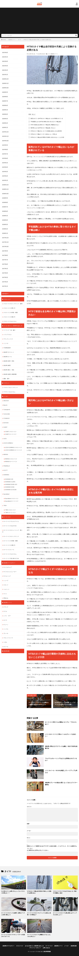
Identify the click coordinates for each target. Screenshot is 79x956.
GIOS (5, 438)
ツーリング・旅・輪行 (9, 330)
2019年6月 (5, 158)
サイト (28, 837)
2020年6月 (5, 105)
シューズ (5, 580)
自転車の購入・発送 (8, 370)
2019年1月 (5, 180)
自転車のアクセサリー (9, 563)
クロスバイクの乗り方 (9, 308)
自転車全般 (6, 651)
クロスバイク (7, 299)
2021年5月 (5, 57)
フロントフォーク (8, 637)
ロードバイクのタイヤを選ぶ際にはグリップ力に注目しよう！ (65, 913)
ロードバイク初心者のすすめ (11, 558)
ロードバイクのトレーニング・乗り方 (12, 531)
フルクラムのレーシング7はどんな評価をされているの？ (61, 759)
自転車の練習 (7, 365)
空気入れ (5, 598)
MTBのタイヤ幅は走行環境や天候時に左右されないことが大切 (46, 137)
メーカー (5, 396)
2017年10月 (5, 246)
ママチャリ (6, 383)
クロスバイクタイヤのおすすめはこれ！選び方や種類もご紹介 (65, 892)
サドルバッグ (7, 576)
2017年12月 (5, 237)
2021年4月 (5, 61)
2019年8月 (5, 149)
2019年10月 (5, 140)
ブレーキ (5, 633)
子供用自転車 (7, 347)
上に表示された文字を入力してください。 (38, 850)
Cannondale (6, 414)
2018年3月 (5, 224)
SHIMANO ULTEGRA (10, 489)
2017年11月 (5, 242)
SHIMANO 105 (9, 479)
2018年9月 (5, 198)
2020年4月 (5, 114)
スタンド (5, 585)
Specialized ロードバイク (11, 501)
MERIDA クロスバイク (11, 459)
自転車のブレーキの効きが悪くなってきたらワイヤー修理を (61, 783)
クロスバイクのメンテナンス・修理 (12, 303)
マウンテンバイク (8, 339)
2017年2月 (5, 281)
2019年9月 (5, 145)
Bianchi (5, 405)
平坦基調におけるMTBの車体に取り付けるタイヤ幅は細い (45, 121)
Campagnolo (6, 409)
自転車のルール (7, 356)
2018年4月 (5, 220)
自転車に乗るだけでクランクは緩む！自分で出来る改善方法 (61, 747)
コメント (29, 806)
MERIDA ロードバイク (11, 461)
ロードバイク (7, 517)
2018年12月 (5, 184)
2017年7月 (5, 259)
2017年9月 (5, 251)
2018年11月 (5, 189)
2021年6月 (5, 52)
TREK (5, 505)
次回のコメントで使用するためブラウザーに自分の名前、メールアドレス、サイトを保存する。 (52, 846)
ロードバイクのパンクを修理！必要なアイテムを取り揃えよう (13, 913)
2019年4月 (5, 167)
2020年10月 (5, 87)
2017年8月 (5, 255)
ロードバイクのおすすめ (9, 525)
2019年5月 (5, 162)
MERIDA (5, 454)
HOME (4, 39)
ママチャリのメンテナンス (10, 387)
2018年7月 (5, 207)
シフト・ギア (7, 615)
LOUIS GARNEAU (8, 443)
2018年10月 (5, 193)
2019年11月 (5, 136)
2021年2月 (5, 70)
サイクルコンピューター (9, 571)
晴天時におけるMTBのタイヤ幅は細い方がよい (42, 128)
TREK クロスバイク (10, 510)
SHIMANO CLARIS (10, 481)
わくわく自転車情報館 (45, 951)
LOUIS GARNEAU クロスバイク (13, 447)
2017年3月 (5, 277)
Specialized (6, 494)
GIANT (5, 427)
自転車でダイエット (8, 352)
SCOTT (5, 470)
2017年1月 (5, 286)
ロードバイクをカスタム (9, 554)
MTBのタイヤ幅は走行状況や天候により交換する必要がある (37, 39)
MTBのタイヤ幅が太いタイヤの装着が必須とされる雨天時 (45, 131)
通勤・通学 (6, 378)
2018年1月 (5, 233)
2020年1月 (5, 127)
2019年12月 (5, 132)
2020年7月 (5, 101)
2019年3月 (5, 171)
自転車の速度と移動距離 (9, 374)
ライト (5, 593)
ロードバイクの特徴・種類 (10, 540)
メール (29, 830)
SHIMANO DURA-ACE (11, 484)
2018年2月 (5, 229)
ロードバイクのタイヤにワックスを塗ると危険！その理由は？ (39, 913)
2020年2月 (5, 123)
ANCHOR (6, 400)
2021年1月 (5, 74)
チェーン (5, 624)
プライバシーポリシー (35, 947)
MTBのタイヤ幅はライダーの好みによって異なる (42, 134)
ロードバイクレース (8, 549)
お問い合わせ (46, 947)
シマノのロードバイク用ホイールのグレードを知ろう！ (60, 735)
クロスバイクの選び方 (9, 317)
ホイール (5, 646)
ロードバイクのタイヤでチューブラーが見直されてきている (13, 935)
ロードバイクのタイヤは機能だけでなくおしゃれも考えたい (39, 935)
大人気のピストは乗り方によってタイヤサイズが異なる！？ (13, 892)
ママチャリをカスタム (9, 392)
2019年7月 (5, 154)
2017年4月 (5, 273)
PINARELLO (6, 466)
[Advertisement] (39, 21)
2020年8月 (5, 96)
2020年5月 (5, 110)
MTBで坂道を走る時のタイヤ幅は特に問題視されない (43, 125)
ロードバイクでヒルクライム (11, 521)
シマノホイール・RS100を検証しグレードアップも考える (61, 771)
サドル (5, 611)
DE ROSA (6, 422)
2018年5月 (5, 215)
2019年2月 (5, 176)
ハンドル (5, 629)
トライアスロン (7, 334)
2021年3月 (5, 65)
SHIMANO (6, 474)
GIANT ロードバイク (10, 434)
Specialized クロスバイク (11, 498)
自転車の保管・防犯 (8, 361)
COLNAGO (6, 418)
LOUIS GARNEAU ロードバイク (13, 450)
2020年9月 (5, 92)
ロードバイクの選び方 (9, 545)
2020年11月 (5, 83)
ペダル (5, 642)
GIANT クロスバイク (10, 431)
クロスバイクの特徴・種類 (10, 312)
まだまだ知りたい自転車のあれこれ (12, 325)
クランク (5, 607)
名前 (28, 823)
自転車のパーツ (11, 39)
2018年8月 (5, 202)
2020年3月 (5, 118)
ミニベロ (5, 343)
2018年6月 (5, 211)
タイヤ (19, 39)
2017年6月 (5, 264)
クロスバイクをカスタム (9, 321)
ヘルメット (6, 589)
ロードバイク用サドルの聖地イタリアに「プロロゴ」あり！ (61, 723)
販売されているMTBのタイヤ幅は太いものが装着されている (45, 118)
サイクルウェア (7, 567)
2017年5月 (5, 268)
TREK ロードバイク (10, 512)
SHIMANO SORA (9, 487)
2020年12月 (5, 79)
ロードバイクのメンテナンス (11, 536)
